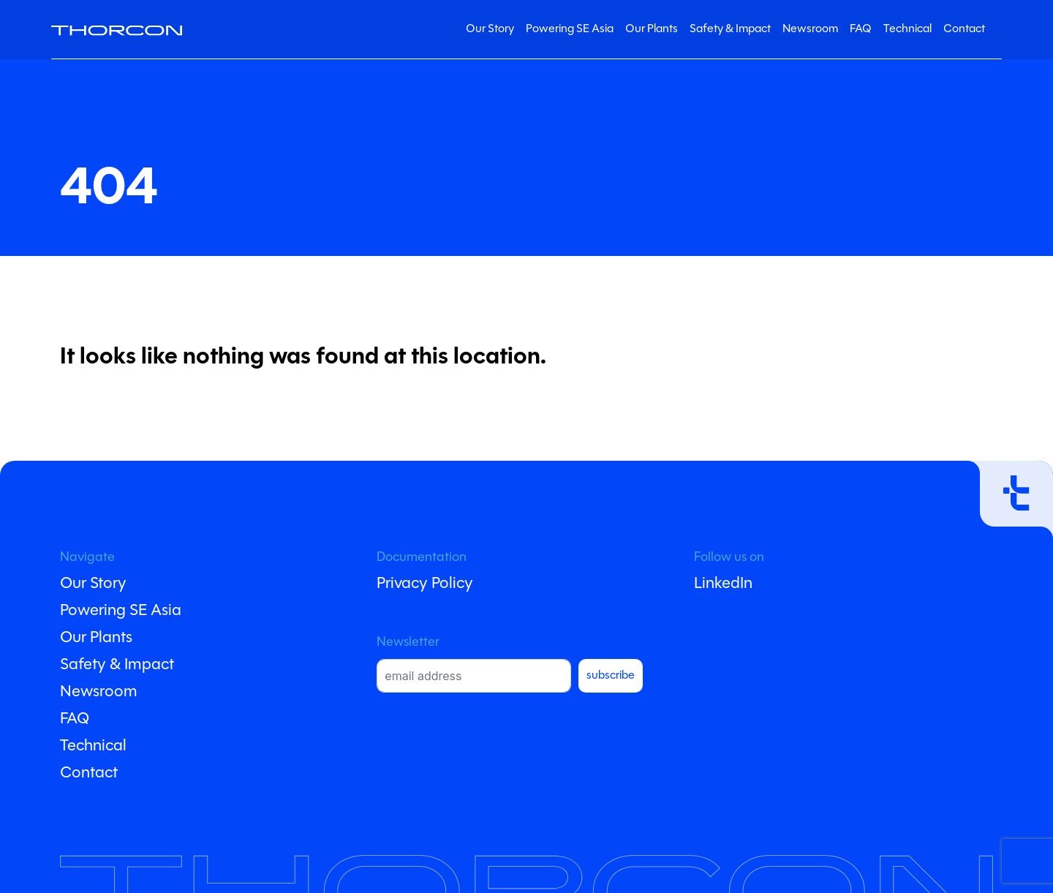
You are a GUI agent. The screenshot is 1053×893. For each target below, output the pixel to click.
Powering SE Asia (570, 29)
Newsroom (810, 29)
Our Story (490, 29)
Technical (907, 29)
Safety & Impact (730, 29)
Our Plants (651, 29)
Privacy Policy (425, 584)
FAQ (861, 29)
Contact (964, 29)
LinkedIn (723, 584)
